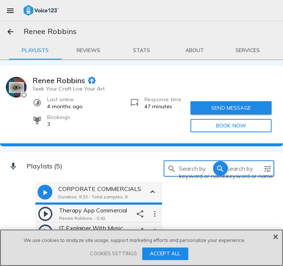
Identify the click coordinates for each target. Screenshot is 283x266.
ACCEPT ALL (165, 253)
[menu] (10, 10)
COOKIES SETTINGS (113, 253)
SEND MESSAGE (231, 108)
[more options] (154, 213)
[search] (171, 168)
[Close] (275, 237)
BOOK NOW (231, 125)
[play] (45, 213)
